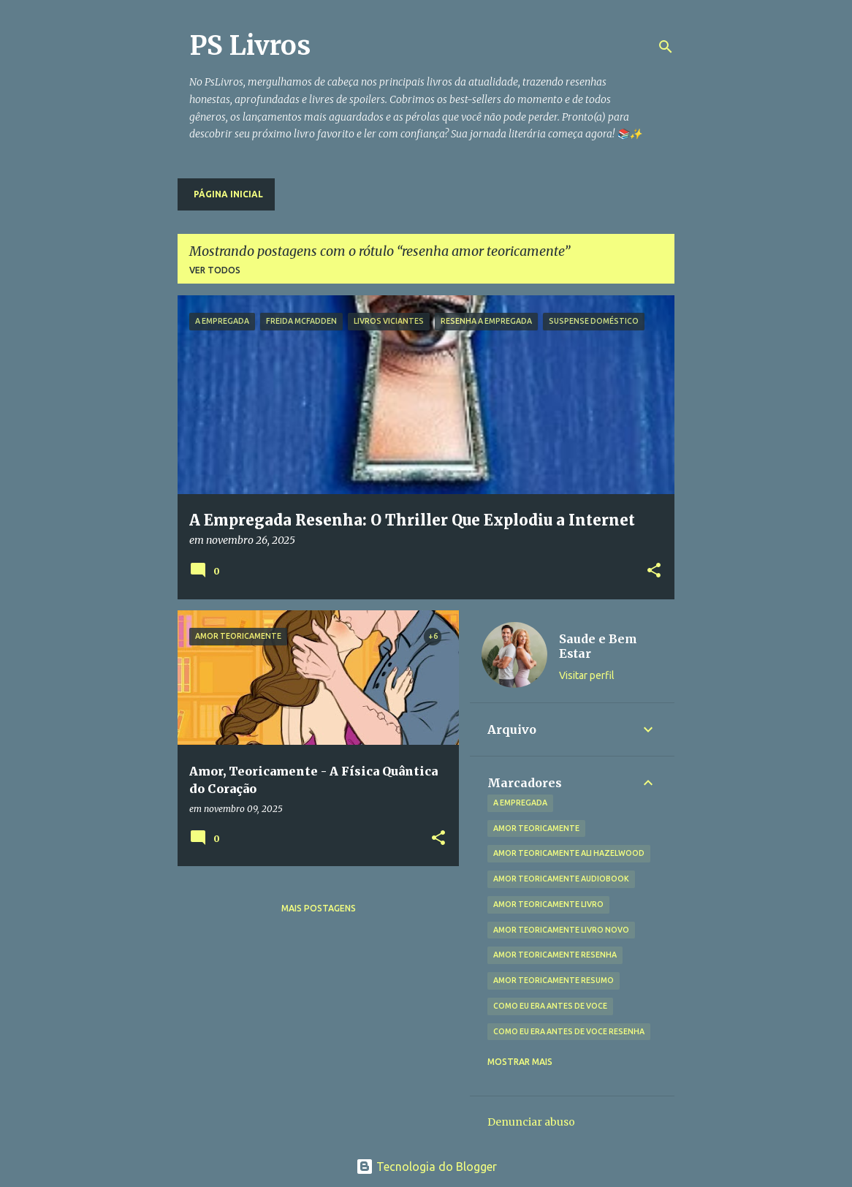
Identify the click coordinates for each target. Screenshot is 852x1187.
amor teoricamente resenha (555, 954)
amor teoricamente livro (548, 904)
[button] (654, 571)
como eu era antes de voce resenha (568, 1031)
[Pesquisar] (665, 46)
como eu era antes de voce (550, 1005)
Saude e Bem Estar (598, 646)
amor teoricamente (536, 828)
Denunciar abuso (531, 1122)
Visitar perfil (587, 675)
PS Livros (250, 45)
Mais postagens (318, 908)
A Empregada (520, 802)
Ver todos (214, 270)
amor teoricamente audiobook (561, 878)
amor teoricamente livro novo (561, 929)
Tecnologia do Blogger (426, 1166)
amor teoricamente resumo (553, 980)
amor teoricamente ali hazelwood (568, 853)
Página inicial (228, 194)
